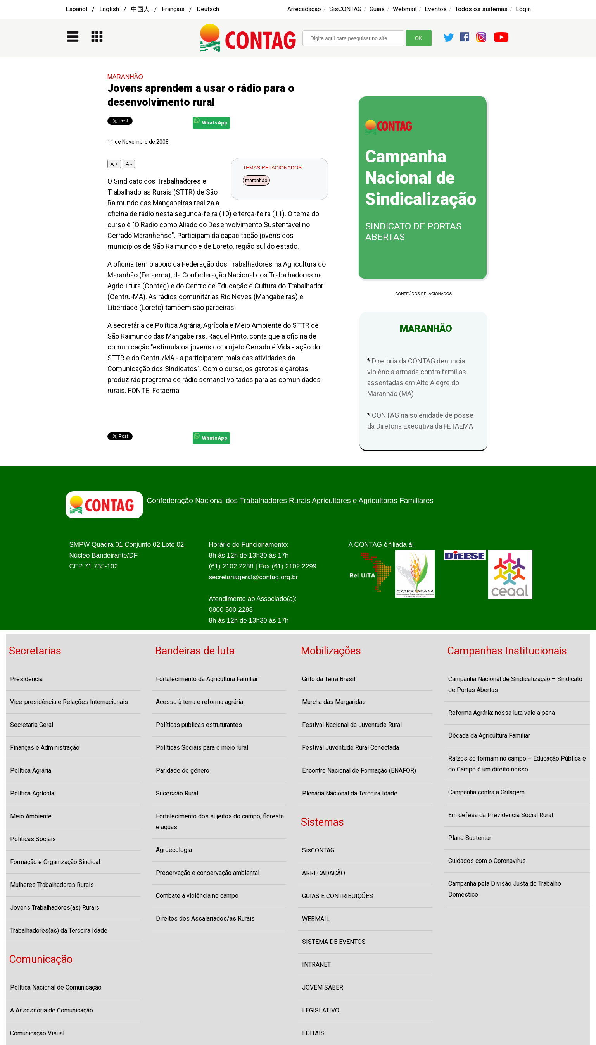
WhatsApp (210, 121)
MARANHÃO (125, 77)
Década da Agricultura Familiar (489, 735)
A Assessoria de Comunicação (51, 1010)
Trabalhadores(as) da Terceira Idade (58, 930)
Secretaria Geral (31, 724)
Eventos (436, 9)
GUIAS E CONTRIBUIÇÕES (337, 896)
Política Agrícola (32, 793)
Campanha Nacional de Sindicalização (420, 177)
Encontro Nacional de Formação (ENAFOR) (359, 770)
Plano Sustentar (469, 838)
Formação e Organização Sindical (55, 862)
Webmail (404, 9)
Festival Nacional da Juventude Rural (352, 724)
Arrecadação (304, 9)
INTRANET (316, 964)
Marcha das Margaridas (334, 702)
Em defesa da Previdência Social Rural (500, 815)
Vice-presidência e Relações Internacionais (69, 702)
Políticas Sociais (33, 839)
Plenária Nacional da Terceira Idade (349, 793)
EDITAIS (313, 1033)
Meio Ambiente (31, 816)
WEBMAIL (316, 919)
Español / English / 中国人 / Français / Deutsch (142, 9)
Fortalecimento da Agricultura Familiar (207, 679)
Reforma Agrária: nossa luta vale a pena (501, 712)
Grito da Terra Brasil (328, 679)
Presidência (26, 679)
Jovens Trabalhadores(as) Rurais (54, 907)
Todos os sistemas (481, 9)
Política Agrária (30, 770)
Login (523, 9)
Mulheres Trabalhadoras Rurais (52, 884)
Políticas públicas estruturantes (199, 724)
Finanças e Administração (44, 747)
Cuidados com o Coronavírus (487, 860)
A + (114, 164)
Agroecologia (174, 850)
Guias (377, 9)
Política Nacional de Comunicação (56, 987)
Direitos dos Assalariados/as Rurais (205, 918)
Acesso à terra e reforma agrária (199, 702)
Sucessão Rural (177, 793)
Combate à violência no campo (197, 895)
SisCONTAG (345, 9)
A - (129, 164)
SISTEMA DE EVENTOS (334, 941)
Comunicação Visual (37, 1033)
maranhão (256, 180)
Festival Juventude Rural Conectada (350, 747)
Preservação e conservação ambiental (207, 872)
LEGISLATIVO (320, 1010)
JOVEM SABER (322, 987)
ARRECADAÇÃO (323, 873)
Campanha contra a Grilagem (486, 792)
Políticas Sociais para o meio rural (202, 747)
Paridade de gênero (182, 770)
